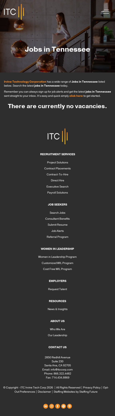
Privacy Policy (92, 387)
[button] (104, 11)
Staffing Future (88, 392)
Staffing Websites (64, 392)
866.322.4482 (62, 373)
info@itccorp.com (62, 370)
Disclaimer (44, 392)
